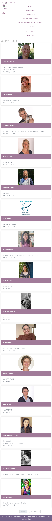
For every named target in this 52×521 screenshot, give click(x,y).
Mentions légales (19, 517)
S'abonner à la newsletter (35, 517)
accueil (30, 6)
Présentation (30, 11)
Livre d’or (30, 35)
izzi (29, 519)
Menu (12, 2)
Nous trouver (30, 31)
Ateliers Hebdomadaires (30, 19)
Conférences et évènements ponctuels (30, 23)
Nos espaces (30, 27)
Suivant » (36, 511)
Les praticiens (30, 15)
